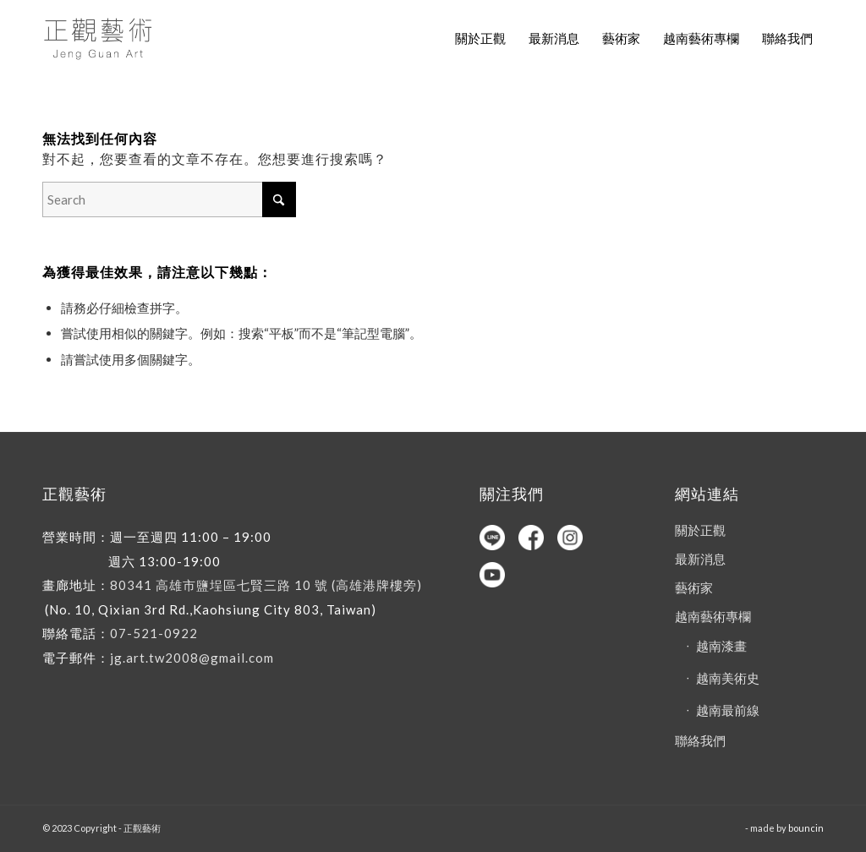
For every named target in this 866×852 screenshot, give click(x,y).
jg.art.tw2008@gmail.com (192, 657)
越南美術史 (727, 677)
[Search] (169, 199)
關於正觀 (700, 530)
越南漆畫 (721, 645)
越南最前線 (727, 710)
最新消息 (700, 558)
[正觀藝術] (100, 38)
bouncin (806, 827)
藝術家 (694, 587)
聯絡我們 (700, 740)
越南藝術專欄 (713, 616)
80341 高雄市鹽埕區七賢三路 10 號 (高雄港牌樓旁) (266, 585)
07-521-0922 (154, 633)
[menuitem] (480, 38)
